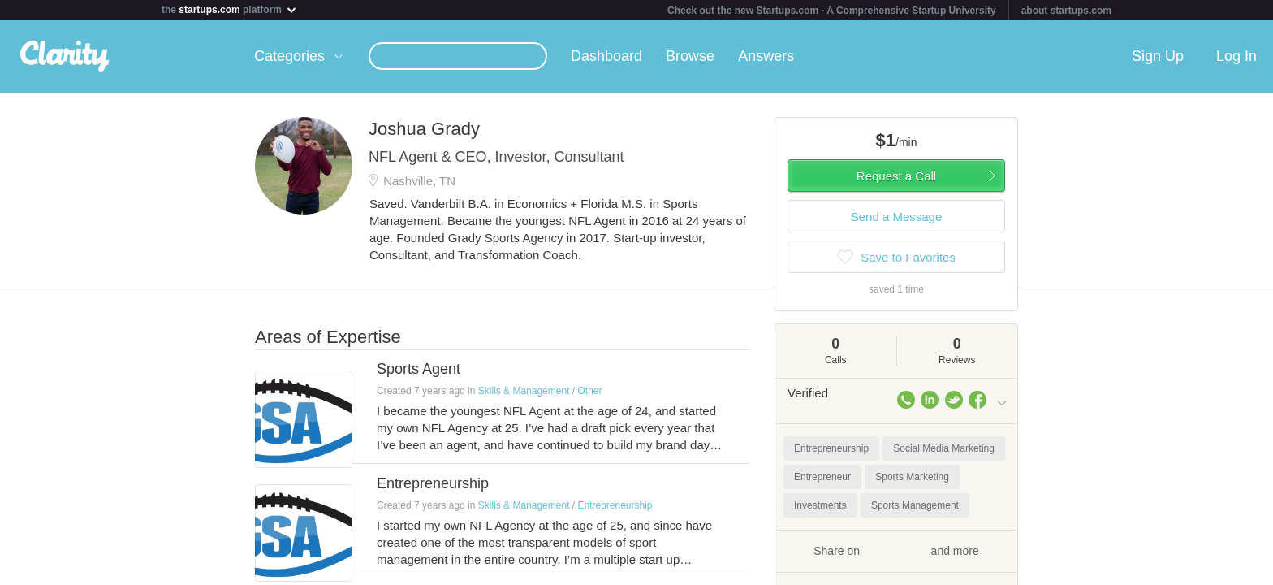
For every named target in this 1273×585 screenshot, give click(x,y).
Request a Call (896, 176)
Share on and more (896, 550)
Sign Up (1158, 56)
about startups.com (1066, 10)
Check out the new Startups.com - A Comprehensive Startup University (831, 10)
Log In (1236, 56)
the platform (230, 9)
